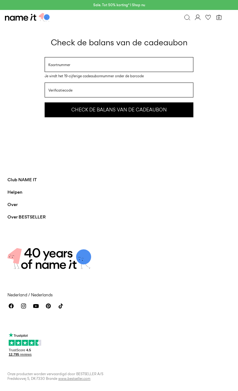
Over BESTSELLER (26, 216)
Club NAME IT (22, 179)
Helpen (14, 192)
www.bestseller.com (74, 378)
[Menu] (229, 17)
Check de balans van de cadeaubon (119, 110)
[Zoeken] (187, 17)
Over (12, 204)
